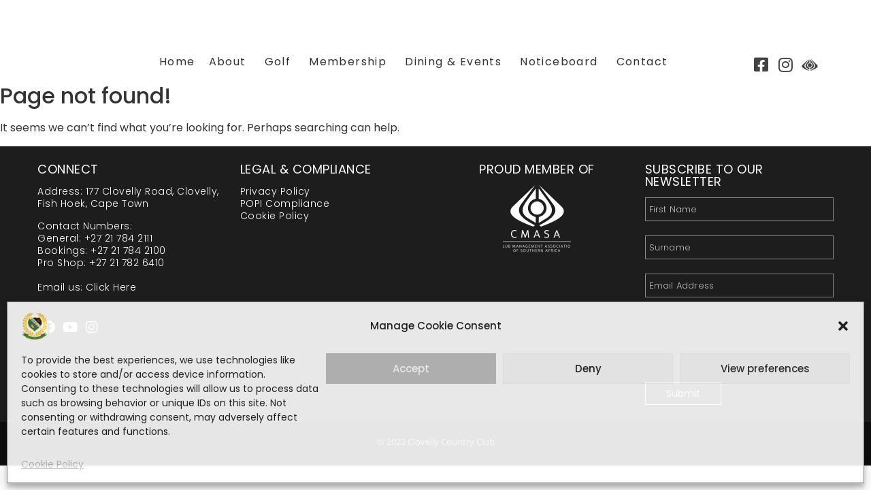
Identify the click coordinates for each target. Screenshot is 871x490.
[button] (843, 326)
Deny (588, 368)
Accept (411, 368)
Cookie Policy (52, 464)
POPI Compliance (285, 203)
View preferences (765, 368)
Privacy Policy (275, 191)
